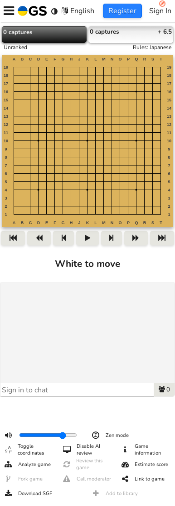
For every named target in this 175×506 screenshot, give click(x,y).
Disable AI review (81, 450)
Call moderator (86, 479)
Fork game (23, 479)
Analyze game (27, 464)
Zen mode (110, 435)
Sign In (160, 11)
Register (122, 11)
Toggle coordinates (24, 450)
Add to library (114, 493)
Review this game (82, 464)
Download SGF (28, 493)
